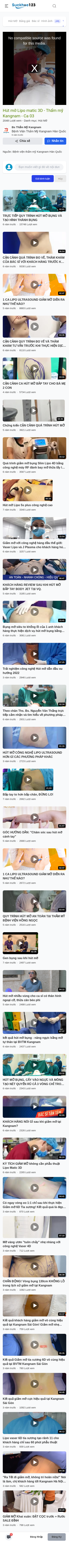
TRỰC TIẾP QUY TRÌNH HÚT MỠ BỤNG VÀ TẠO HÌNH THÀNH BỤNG (32, 218)
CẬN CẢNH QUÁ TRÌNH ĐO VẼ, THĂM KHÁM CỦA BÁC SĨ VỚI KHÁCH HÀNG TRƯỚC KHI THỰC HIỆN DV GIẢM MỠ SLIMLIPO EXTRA (34, 260)
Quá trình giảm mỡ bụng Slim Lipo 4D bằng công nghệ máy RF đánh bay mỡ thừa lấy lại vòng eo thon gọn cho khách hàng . (33, 466)
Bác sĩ (36, 20)
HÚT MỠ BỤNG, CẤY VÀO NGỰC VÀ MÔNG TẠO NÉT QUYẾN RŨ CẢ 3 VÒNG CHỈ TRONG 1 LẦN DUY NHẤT (34, 1082)
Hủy (60, 178)
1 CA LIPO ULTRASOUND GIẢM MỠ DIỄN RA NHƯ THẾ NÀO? (34, 301)
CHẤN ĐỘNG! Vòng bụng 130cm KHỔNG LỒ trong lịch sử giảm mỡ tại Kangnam (34, 1283)
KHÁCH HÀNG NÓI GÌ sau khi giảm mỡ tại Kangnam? (32, 1123)
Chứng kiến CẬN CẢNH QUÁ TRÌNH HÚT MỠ (34, 425)
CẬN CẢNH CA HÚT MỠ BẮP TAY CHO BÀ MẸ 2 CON (34, 385)
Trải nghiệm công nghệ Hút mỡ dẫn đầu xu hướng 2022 (32, 670)
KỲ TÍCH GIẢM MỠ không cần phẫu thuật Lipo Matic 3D (31, 1165)
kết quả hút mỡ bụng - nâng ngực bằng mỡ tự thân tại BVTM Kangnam (33, 1040)
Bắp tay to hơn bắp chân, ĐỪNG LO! (28, 794)
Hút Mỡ (12, 20)
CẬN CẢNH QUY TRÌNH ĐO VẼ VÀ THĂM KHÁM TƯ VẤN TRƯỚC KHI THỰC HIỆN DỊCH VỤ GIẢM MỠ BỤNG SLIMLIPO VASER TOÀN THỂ (34, 344)
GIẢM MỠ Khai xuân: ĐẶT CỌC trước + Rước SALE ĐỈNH (34, 1518)
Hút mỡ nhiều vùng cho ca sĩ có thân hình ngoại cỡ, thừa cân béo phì (32, 998)
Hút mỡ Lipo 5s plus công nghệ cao (28, 505)
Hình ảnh (51, 21)
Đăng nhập (36, 1536)
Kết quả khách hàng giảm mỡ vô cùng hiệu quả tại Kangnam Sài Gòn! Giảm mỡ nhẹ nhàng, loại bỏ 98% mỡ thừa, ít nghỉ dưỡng (33, 1323)
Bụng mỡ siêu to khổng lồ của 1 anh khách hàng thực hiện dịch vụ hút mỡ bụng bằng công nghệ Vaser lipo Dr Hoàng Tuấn (33, 629)
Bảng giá (24, 20)
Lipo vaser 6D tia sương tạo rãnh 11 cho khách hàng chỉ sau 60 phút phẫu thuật (31, 1440)
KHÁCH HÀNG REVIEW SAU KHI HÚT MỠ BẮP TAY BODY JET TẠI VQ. (32, 587)
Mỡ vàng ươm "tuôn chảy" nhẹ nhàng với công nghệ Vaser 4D (31, 1244)
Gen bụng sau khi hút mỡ (20, 958)
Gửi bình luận (42, 178)
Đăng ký (56, 1536)
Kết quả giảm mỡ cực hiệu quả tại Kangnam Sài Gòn (33, 1401)
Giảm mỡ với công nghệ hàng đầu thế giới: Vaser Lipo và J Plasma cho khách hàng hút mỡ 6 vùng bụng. (33, 545)
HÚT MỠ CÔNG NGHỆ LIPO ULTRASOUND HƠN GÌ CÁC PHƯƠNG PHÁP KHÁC (32, 754)
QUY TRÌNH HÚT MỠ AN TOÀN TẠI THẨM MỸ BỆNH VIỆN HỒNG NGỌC (34, 918)
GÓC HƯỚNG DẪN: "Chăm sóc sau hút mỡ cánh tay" (32, 834)
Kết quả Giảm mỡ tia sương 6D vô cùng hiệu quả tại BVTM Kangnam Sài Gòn (34, 1361)
